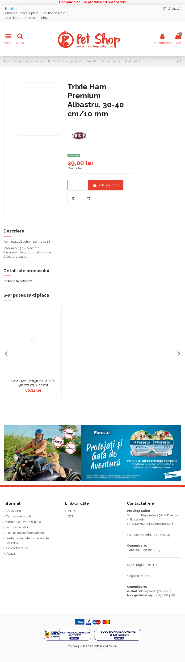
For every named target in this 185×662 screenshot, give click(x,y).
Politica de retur (54, 13)
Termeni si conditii (19, 516)
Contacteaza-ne (17, 548)
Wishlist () (172, 8)
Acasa (32, 18)
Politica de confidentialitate (25, 533)
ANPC (72, 510)
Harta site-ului (14, 18)
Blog (44, 18)
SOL (71, 516)
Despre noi (13, 510)
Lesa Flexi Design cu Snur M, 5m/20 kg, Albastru (33, 383)
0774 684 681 (166, 595)
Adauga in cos (106, 185)
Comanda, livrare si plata (21, 13)
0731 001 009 (150, 550)
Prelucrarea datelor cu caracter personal (28, 540)
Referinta (11, 281)
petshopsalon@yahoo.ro (154, 591)
